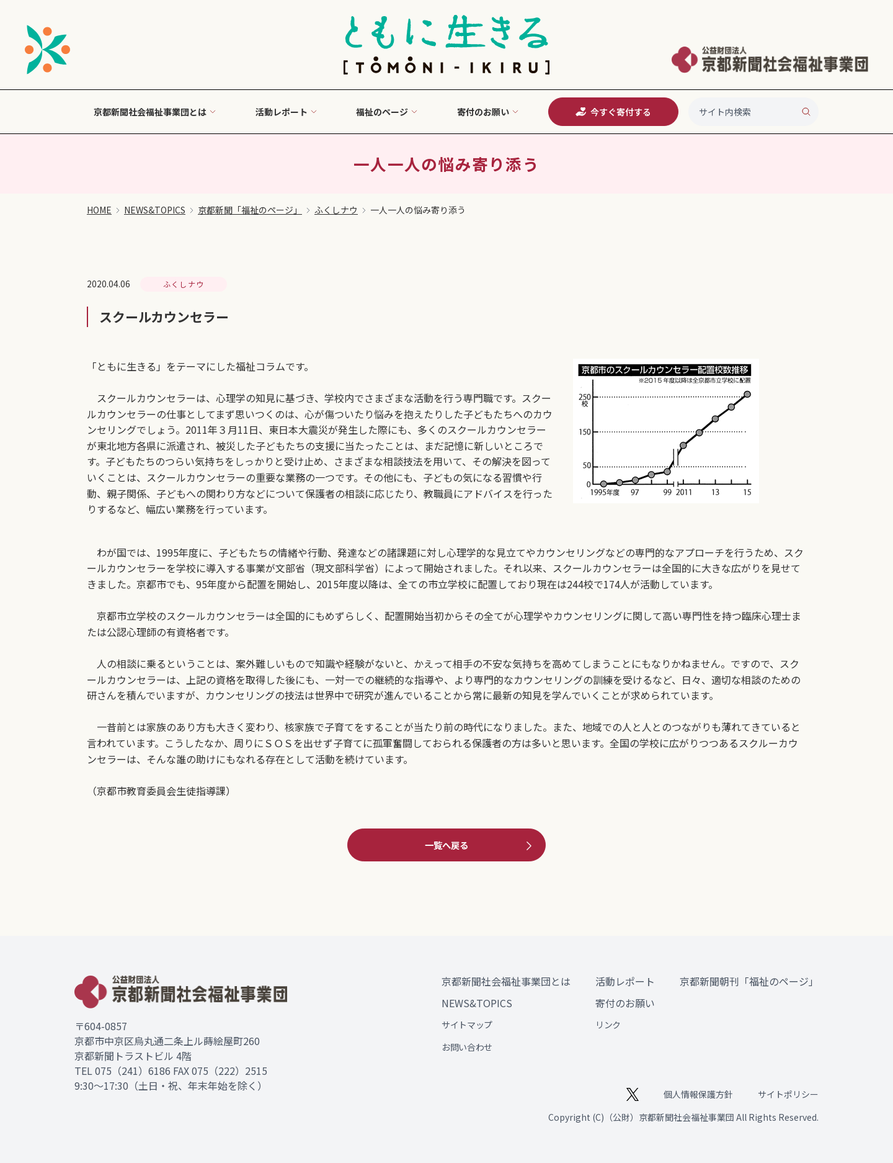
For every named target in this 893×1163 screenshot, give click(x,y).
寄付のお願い (625, 1002)
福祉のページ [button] (387, 112)
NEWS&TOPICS (154, 210)
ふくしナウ (336, 210)
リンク (608, 1024)
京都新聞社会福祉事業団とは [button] (155, 112)
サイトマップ (467, 1024)
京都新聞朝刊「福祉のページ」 (749, 981)
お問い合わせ (467, 1047)
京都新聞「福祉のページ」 (250, 210)
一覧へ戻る (480, 845)
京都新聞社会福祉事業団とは (506, 981)
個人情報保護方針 (698, 1094)
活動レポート (625, 981)
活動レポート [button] (286, 112)
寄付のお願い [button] (488, 112)
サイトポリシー (788, 1094)
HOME (99, 210)
